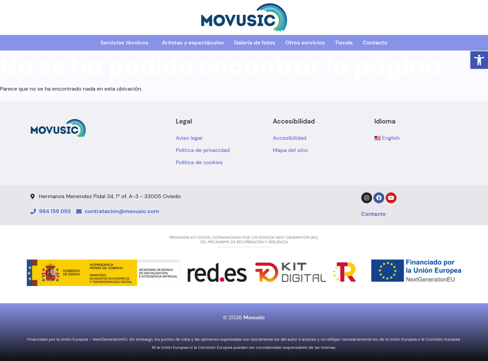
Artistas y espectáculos (193, 42)
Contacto (375, 42)
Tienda (343, 42)
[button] (479, 60)
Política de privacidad (203, 150)
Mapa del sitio (290, 150)
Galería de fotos (254, 42)
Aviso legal (189, 137)
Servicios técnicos (124, 42)
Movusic (254, 317)
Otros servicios (305, 42)
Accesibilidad (290, 137)
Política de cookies (199, 162)
